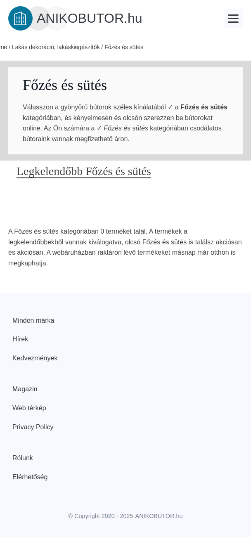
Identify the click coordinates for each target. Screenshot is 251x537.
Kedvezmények (34, 358)
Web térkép (29, 408)
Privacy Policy (33, 427)
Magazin (24, 389)
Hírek (20, 339)
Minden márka (33, 320)
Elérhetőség (29, 476)
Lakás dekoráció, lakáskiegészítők (55, 47)
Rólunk (22, 457)
